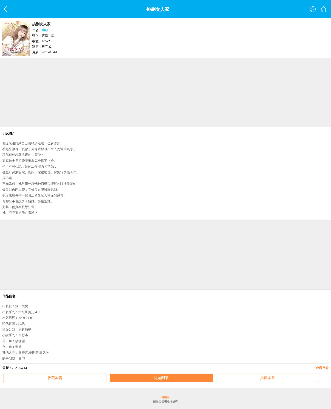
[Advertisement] (165, 92)
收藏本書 (55, 378)
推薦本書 (267, 378)
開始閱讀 (161, 378)
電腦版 (165, 397)
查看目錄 (322, 368)
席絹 (45, 30)
